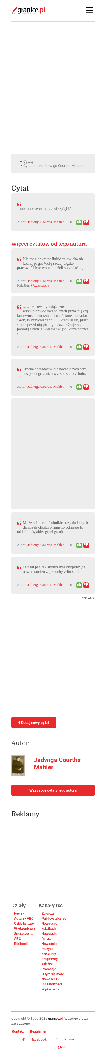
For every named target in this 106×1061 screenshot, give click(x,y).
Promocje (49, 969)
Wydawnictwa (24, 929)
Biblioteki (21, 944)
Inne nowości (52, 984)
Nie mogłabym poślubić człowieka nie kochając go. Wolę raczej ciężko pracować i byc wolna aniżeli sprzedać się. (50, 263)
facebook (34, 1040)
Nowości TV (51, 979)
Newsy (19, 913)
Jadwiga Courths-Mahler (45, 222)
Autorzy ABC (24, 919)
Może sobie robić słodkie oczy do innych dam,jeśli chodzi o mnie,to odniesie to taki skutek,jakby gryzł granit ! (52, 527)
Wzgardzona (40, 285)
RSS (61, 1047)
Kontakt (18, 1031)
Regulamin (38, 1031)
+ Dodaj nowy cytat (33, 722)
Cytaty (28, 161)
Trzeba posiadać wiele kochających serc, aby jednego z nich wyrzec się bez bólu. (55, 371)
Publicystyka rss (54, 919)
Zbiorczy (48, 913)
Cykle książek (24, 924)
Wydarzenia (50, 989)
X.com (65, 1039)
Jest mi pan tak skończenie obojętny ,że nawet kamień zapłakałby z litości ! (54, 569)
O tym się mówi (53, 974)
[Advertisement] (53, 451)
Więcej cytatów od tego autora (49, 244)
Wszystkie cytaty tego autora (53, 790)
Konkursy (49, 954)
